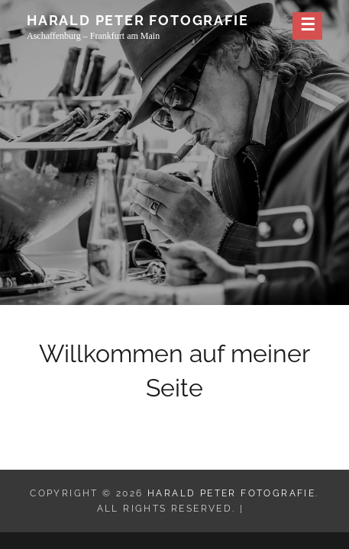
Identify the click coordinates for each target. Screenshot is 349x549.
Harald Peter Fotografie (137, 20)
